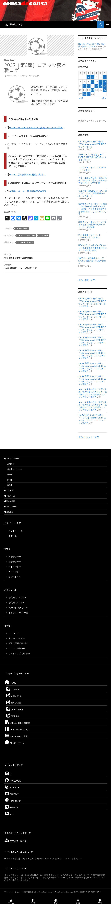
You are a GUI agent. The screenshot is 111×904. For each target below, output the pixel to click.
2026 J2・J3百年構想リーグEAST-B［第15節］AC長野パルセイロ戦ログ (92, 157)
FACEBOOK (12, 781)
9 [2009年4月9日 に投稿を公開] (92, 81)
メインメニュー (107, 24)
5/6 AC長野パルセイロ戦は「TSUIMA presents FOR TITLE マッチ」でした (92, 144)
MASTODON (13, 801)
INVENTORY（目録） (16, 736)
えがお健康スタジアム (25, 242)
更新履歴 (8, 512)
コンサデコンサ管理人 (30, 76)
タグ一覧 (13, 536)
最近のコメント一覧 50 (88, 437)
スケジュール (10, 506)
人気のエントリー (17, 638)
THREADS (11, 787)
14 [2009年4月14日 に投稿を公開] (84, 85)
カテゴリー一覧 (16, 531)
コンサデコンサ (13, 24)
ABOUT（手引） (14, 743)
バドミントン (15, 566)
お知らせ (10, 464)
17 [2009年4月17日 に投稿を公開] (96, 85)
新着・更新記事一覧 (18, 643)
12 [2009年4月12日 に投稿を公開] (104, 81)
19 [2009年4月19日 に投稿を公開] (104, 85)
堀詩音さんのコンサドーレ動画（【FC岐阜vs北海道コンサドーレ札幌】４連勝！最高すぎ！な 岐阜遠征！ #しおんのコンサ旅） (92, 208)
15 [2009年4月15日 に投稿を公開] (88, 85)
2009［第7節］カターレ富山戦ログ (37, 266)
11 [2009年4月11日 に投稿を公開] (100, 81)
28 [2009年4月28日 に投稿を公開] (84, 94)
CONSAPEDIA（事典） (17, 723)
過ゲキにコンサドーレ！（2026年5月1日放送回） (89, 236)
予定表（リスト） (17, 602)
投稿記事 (91, 44)
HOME (81, 44)
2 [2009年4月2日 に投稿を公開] (92, 77)
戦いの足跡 (9, 501)
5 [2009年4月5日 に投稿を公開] (104, 77)
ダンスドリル (15, 576)
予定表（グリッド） (18, 597)
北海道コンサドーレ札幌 (26, 235)
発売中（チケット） (15, 469)
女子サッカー (15, 561)
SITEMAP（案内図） (16, 841)
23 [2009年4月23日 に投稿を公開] (92, 90)
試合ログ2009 (9, 60)
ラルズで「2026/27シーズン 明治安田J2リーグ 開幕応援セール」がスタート (92, 193)
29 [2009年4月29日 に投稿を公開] (88, 94)
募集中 (9, 485)
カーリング (14, 571)
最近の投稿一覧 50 (86, 280)
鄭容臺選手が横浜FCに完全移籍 (37, 256)
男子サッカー (15, 556)
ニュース (8, 490)
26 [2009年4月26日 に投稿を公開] (104, 90)
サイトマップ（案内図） (20, 653)
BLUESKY (11, 794)
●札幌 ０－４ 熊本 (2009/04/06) (28, 191)
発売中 (9, 474)
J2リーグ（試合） (21, 228)
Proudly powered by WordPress (51, 892)
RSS (8, 814)
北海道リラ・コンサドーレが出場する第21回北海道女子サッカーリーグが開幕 (92, 224)
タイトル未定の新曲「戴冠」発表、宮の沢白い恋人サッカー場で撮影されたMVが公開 (92, 180)
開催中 (9, 480)
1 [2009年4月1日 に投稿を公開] (88, 77)
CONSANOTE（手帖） (17, 729)
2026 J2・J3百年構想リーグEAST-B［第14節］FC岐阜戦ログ (92, 260)
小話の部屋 (9, 496)
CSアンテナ (14, 633)
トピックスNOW (12, 458)
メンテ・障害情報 (17, 648)
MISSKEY (11, 807)
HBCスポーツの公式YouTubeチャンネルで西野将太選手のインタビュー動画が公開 (92, 248)
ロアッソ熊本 (43, 235)
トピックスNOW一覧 (18, 612)
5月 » (103, 98)
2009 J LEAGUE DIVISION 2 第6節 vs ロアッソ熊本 (36, 127)
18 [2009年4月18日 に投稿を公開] (100, 85)
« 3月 (81, 98)
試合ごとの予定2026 (18, 607)
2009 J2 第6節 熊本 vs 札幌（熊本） (28, 174)
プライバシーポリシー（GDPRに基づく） (20, 892)
